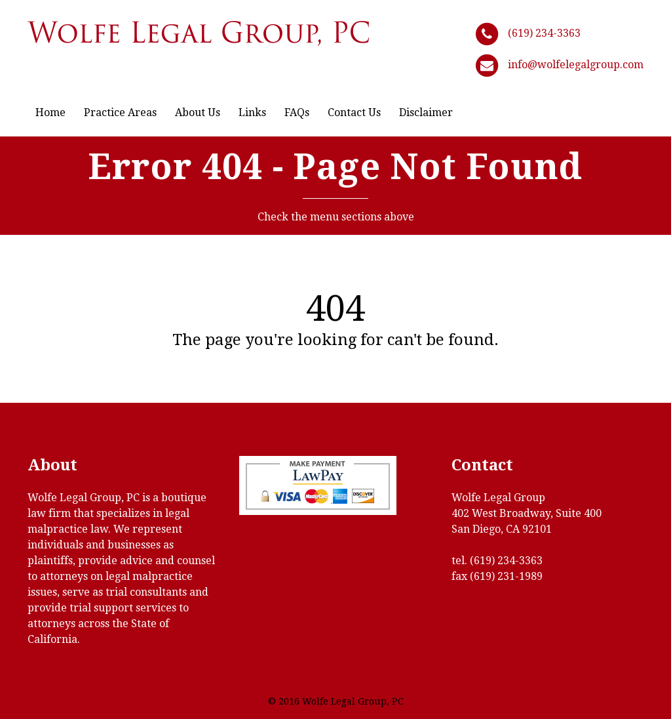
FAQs (296, 112)
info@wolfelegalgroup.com (575, 64)
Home (50, 112)
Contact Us (354, 112)
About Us (197, 112)
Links (252, 112)
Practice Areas (120, 112)
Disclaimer (426, 112)
